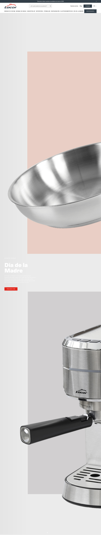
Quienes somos (74, 6)
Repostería (39, 11)
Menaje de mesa (21, 11)
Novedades (90, 11)
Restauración (55, 11)
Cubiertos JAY (31, 11)
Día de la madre (78, 11)
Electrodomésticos (66, 11)
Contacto (88, 6)
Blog (81, 6)
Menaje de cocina (9, 11)
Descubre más (11, 289)
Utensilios (47, 11)
